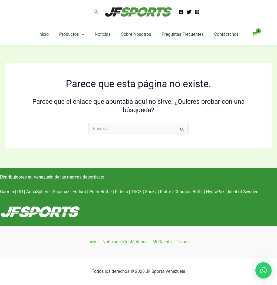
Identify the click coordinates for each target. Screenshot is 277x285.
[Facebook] (181, 11)
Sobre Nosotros (135, 34)
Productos (74, 34)
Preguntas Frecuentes (180, 34)
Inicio (48, 34)
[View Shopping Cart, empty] (249, 34)
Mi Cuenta (162, 241)
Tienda (182, 241)
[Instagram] (197, 11)
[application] (84, 34)
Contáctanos (222, 34)
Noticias (103, 34)
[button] (96, 11)
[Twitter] (189, 11)
